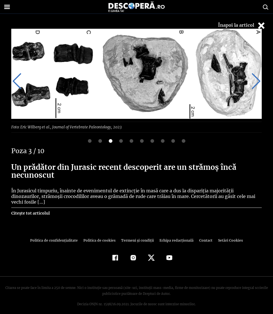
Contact (203, 234)
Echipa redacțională (175, 234)
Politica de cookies (100, 234)
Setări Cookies (227, 234)
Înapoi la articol (242, 25)
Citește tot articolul (30, 207)
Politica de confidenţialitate (56, 234)
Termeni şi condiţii (137, 234)
